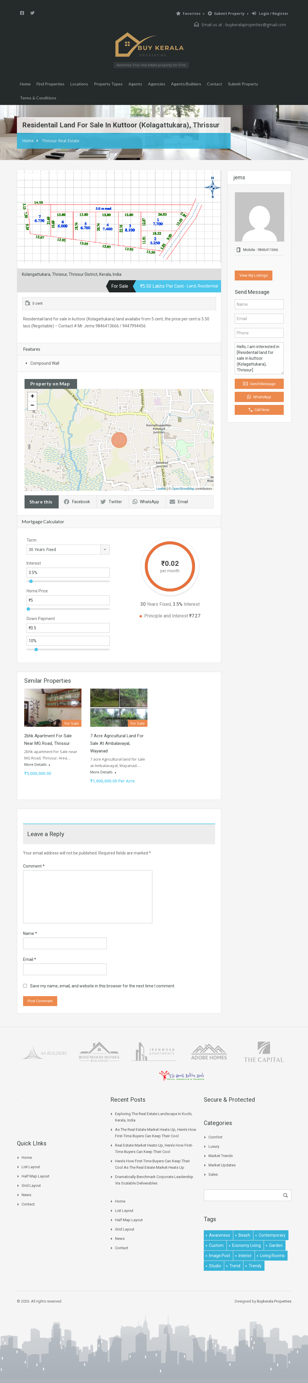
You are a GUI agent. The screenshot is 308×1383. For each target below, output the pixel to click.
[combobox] (68, 549)
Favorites (188, 13)
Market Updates (222, 1165)
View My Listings (253, 275)
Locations (79, 83)
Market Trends (220, 1156)
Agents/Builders (186, 83)
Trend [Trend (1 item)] (234, 1265)
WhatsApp (146, 501)
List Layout (31, 1167)
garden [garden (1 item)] (276, 1245)
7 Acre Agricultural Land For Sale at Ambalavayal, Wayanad (117, 743)
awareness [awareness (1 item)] (219, 1235)
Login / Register (270, 13)
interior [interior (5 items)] (245, 1255)
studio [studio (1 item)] (215, 1265)
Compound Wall (44, 363)
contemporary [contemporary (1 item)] (272, 1235)
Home (25, 83)
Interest (34, 563)
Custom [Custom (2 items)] (216, 1245)
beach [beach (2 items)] (244, 1235)
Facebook (77, 501)
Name (30, 933)
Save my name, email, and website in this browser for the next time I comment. (102, 986)
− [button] (32, 405)
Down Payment (41, 618)
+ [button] (32, 396)
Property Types (108, 83)
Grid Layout (31, 1185)
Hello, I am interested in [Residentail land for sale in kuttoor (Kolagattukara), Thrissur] (259, 358)
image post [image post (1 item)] (219, 1255)
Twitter (111, 501)
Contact (214, 83)
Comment (34, 866)
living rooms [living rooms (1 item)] (272, 1255)
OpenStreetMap (183, 488)
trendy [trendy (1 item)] (255, 1265)
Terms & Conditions (38, 97)
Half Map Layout (35, 1176)
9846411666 (267, 250)
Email (179, 501)
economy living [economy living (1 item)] (246, 1245)
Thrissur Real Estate (60, 140)
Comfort (215, 1137)
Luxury (213, 1146)
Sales (213, 1174)
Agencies (156, 83)
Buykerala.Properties (274, 1301)
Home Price (37, 591)
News (26, 1195)
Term (31, 540)
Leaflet (161, 488)
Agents (135, 83)
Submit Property (226, 13)
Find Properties (50, 83)
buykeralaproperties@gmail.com (255, 24)
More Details (37, 764)
